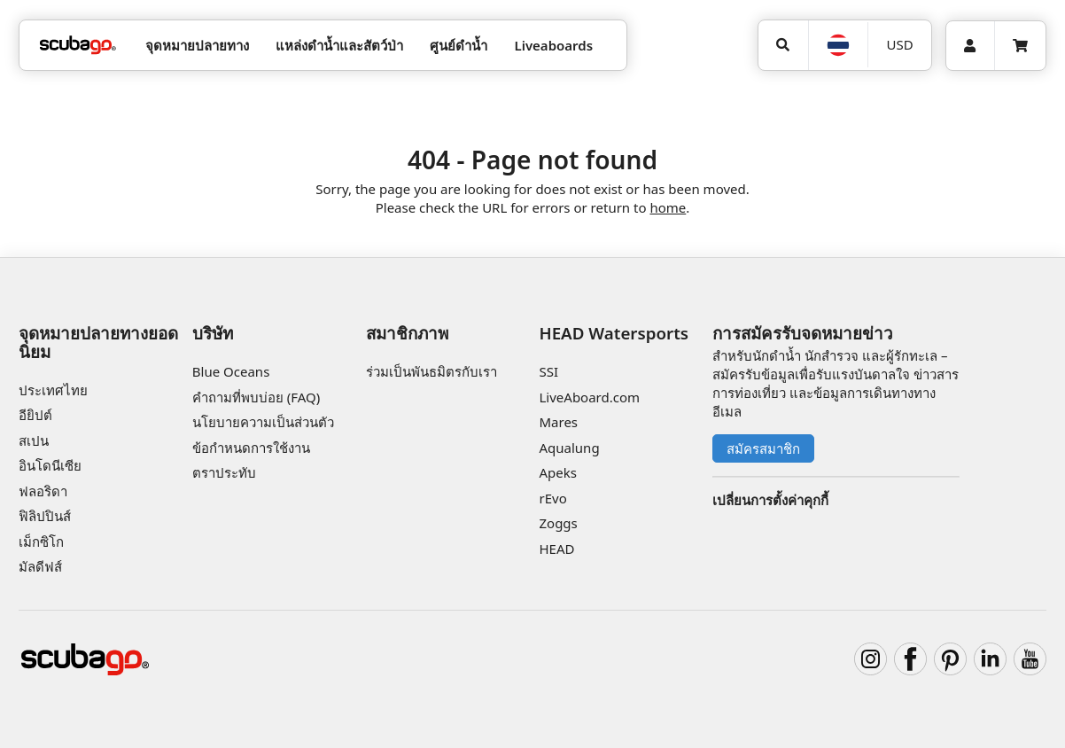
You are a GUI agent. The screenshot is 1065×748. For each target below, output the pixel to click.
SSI (548, 371)
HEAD (556, 548)
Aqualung (569, 447)
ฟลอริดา (43, 491)
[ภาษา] (838, 45)
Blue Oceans (231, 371)
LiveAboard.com (589, 397)
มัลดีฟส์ (40, 566)
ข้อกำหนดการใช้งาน (251, 447)
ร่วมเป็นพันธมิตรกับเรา (431, 371)
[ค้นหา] (783, 45)
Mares (558, 422)
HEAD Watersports (613, 333)
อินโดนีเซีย (50, 465)
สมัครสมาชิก (763, 448)
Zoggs (558, 523)
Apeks (557, 472)
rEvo (552, 498)
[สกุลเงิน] (899, 44)
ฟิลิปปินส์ (45, 516)
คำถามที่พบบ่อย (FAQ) (256, 397)
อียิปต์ (35, 415)
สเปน (34, 440)
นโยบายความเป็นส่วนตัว (263, 422)
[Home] (78, 45)
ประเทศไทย (53, 390)
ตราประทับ (224, 472)
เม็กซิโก (41, 541)
